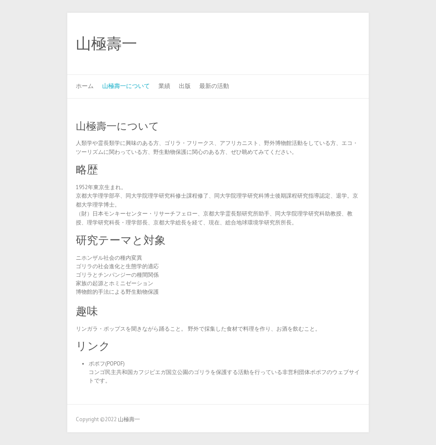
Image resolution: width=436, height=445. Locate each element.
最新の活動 (214, 86)
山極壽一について (126, 86)
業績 (164, 86)
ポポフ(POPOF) (107, 363)
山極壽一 (106, 43)
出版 (185, 86)
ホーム (85, 86)
